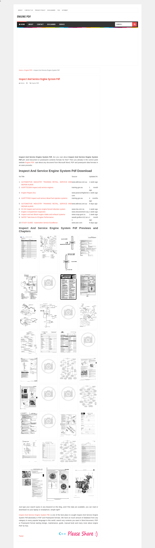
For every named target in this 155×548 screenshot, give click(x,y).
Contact (40, 24)
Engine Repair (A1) (28, 193)
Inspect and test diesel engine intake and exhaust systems (43, 214)
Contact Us (29, 10)
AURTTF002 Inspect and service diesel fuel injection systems (44, 198)
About (20, 10)
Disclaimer (51, 10)
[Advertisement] (77, 47)
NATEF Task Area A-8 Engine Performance (37, 217)
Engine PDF (24, 16)
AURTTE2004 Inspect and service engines (37, 187)
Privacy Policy (40, 10)
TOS (58, 10)
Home (22, 24)
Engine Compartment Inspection (33, 212)
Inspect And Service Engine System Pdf (34, 515)
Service (62, 24)
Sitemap (65, 10)
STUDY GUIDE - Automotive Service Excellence (39, 223)
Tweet (21, 536)
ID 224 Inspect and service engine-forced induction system (43, 209)
